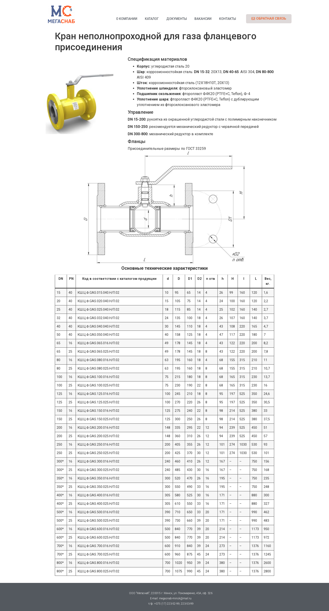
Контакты (227, 19)
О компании (126, 19)
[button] (269, 18)
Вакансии (203, 19)
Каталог (152, 19)
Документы (176, 19)
